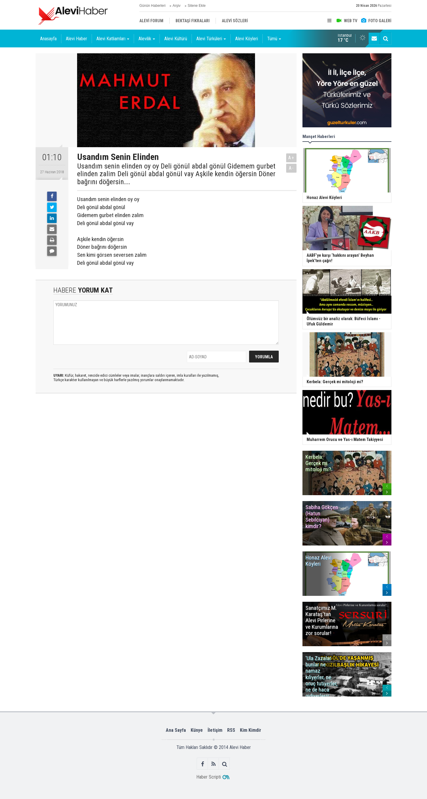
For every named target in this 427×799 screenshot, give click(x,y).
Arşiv (177, 6)
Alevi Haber (76, 38)
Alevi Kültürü (175, 38)
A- (291, 168)
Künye (197, 730)
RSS (231, 730)
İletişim (215, 730)
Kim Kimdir (250, 730)
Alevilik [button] (146, 38)
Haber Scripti (208, 777)
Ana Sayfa (176, 730)
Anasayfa (48, 38)
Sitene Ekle (197, 6)
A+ (291, 158)
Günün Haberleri (152, 6)
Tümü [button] (274, 38)
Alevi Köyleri (246, 38)
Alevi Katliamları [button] (112, 38)
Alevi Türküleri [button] (211, 38)
